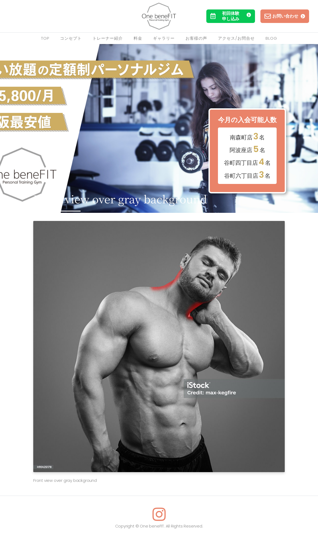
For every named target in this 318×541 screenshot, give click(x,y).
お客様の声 (196, 38)
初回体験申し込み (230, 16)
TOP (45, 38)
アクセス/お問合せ (236, 38)
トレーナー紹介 (107, 38)
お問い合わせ (284, 16)
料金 (138, 38)
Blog (271, 38)
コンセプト (71, 38)
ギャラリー (164, 38)
